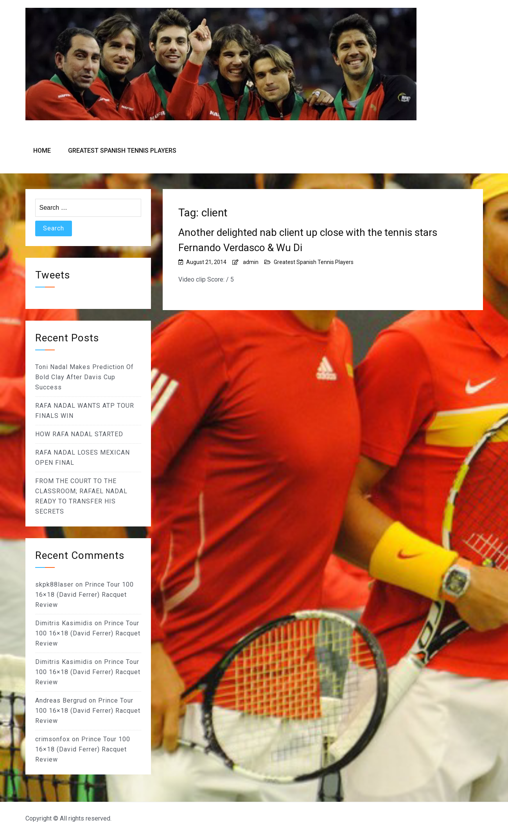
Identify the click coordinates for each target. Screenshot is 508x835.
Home (42, 150)
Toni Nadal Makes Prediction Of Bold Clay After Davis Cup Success (84, 377)
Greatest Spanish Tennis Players (122, 150)
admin (250, 262)
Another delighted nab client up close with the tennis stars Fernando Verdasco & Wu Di (307, 240)
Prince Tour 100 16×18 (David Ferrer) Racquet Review (84, 594)
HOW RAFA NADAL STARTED (79, 434)
